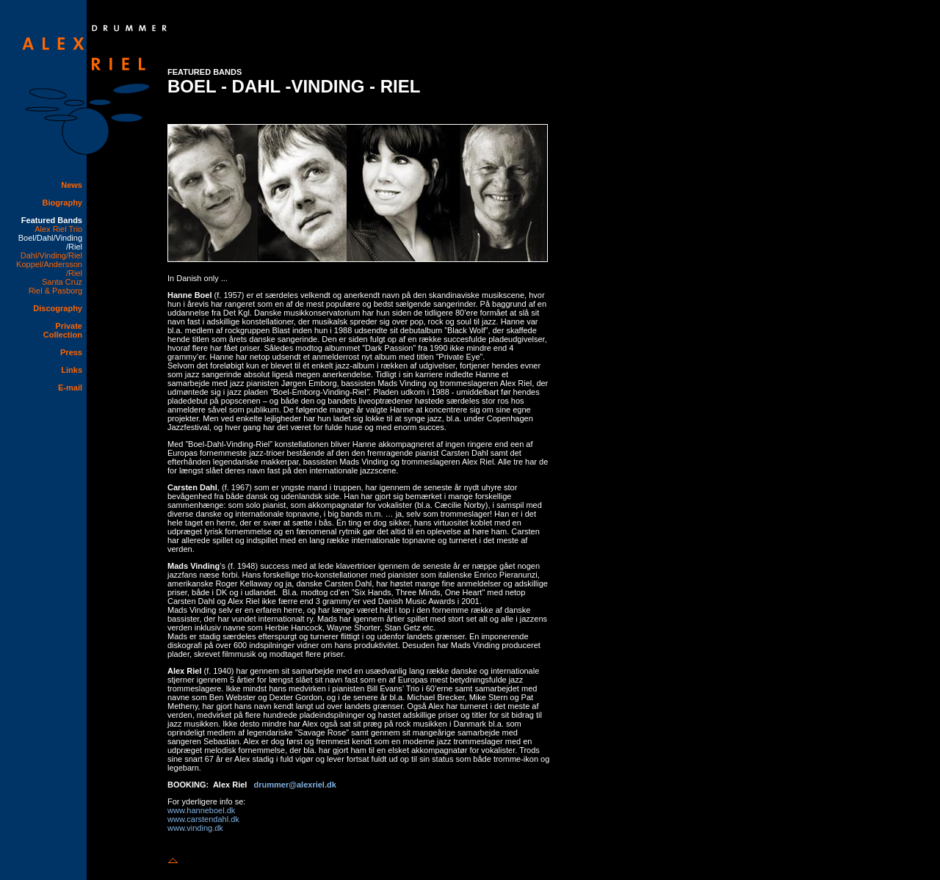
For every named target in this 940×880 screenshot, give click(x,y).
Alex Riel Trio (58, 229)
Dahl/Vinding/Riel (51, 255)
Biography (62, 202)
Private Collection (62, 330)
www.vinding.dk (195, 827)
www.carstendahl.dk (203, 819)
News (71, 185)
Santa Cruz (62, 281)
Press (71, 352)
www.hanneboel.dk (201, 810)
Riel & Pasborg (55, 290)
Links (71, 370)
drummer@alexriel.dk (295, 784)
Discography (57, 308)
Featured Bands (51, 220)
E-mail (70, 387)
